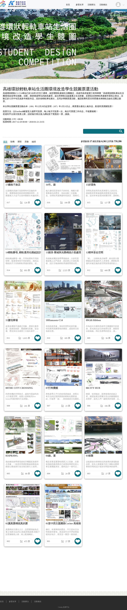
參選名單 (80, 5)
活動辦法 (91, 5)
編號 (34, 142)
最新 (5, 142)
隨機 (12, 142)
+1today (60, 607)
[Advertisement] (63, 570)
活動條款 (103, 5)
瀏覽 (19, 142)
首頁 (68, 5)
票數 (27, 142)
